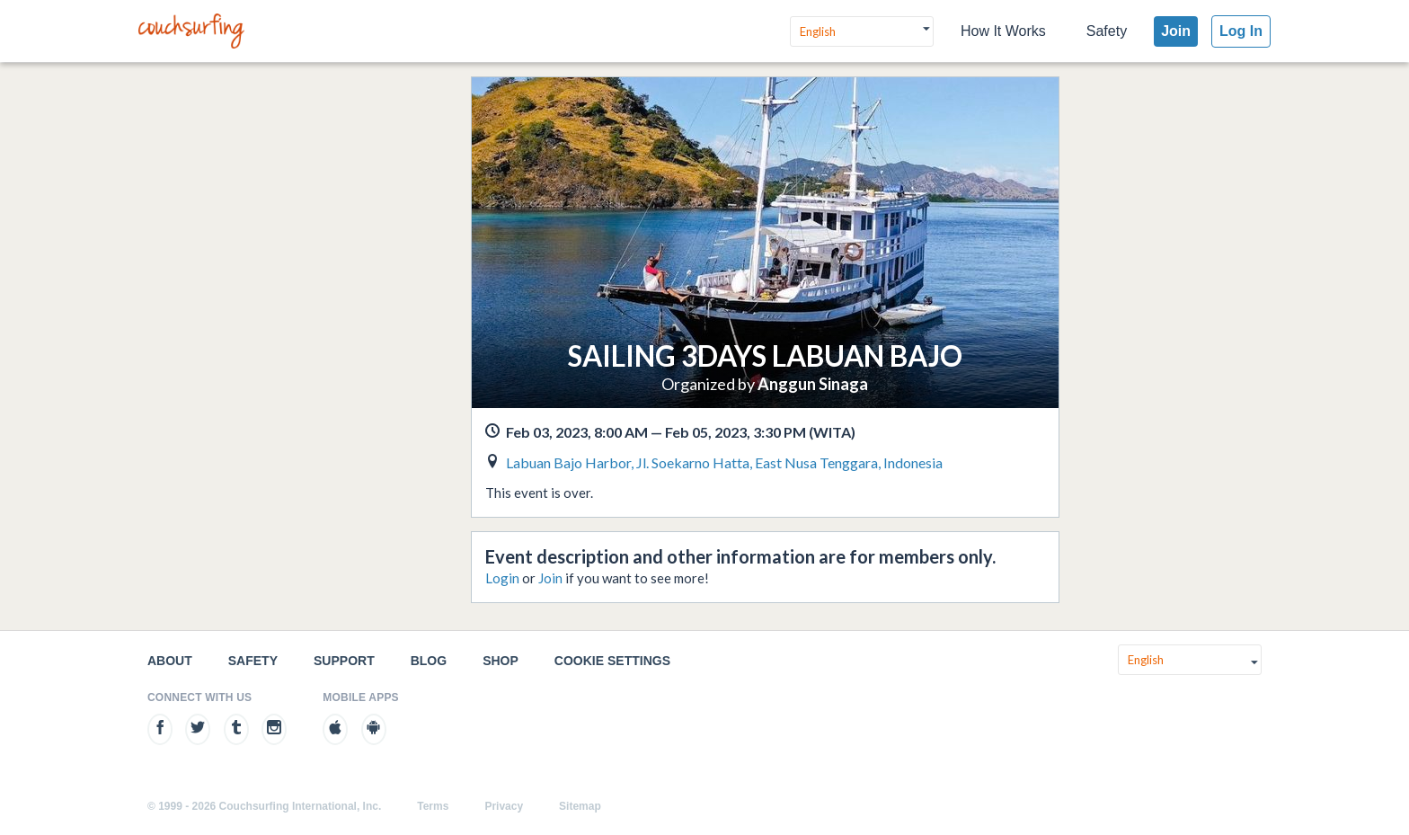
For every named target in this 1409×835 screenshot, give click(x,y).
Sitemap (580, 806)
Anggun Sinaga (813, 384)
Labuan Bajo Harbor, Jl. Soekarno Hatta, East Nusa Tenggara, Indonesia (724, 462)
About (169, 660)
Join (1176, 31)
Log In (1241, 31)
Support (344, 660)
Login (502, 578)
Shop (500, 660)
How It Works (1003, 31)
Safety (1106, 31)
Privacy (503, 806)
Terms (432, 806)
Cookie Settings (612, 660)
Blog (429, 660)
